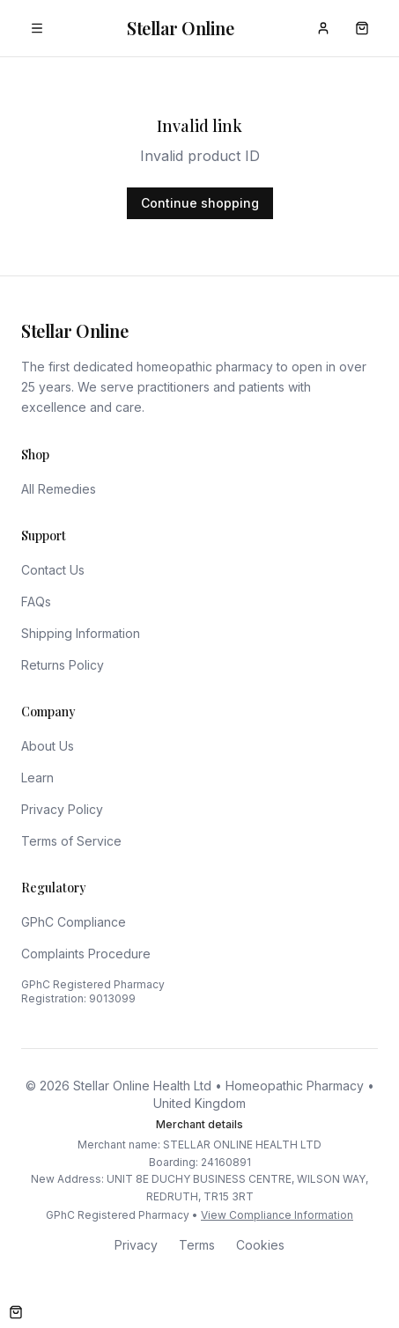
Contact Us (53, 569)
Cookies (260, 1244)
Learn (37, 777)
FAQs (36, 601)
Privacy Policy (62, 809)
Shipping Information (80, 633)
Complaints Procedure (86, 953)
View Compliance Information (277, 1215)
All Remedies (58, 488)
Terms (197, 1244)
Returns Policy (62, 664)
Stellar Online (180, 28)
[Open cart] (16, 1312)
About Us (47, 745)
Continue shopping (200, 202)
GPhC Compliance (73, 921)
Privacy (136, 1244)
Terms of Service (71, 840)
